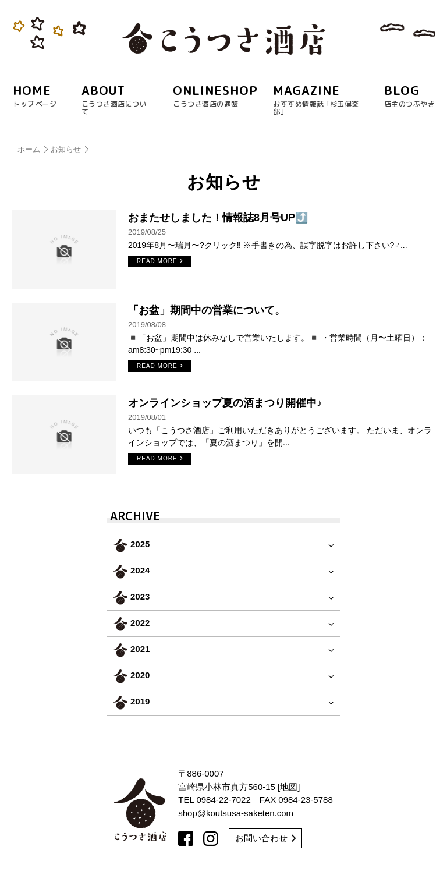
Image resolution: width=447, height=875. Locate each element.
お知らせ (69, 149)
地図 (288, 787)
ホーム (32, 149)
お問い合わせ (265, 838)
